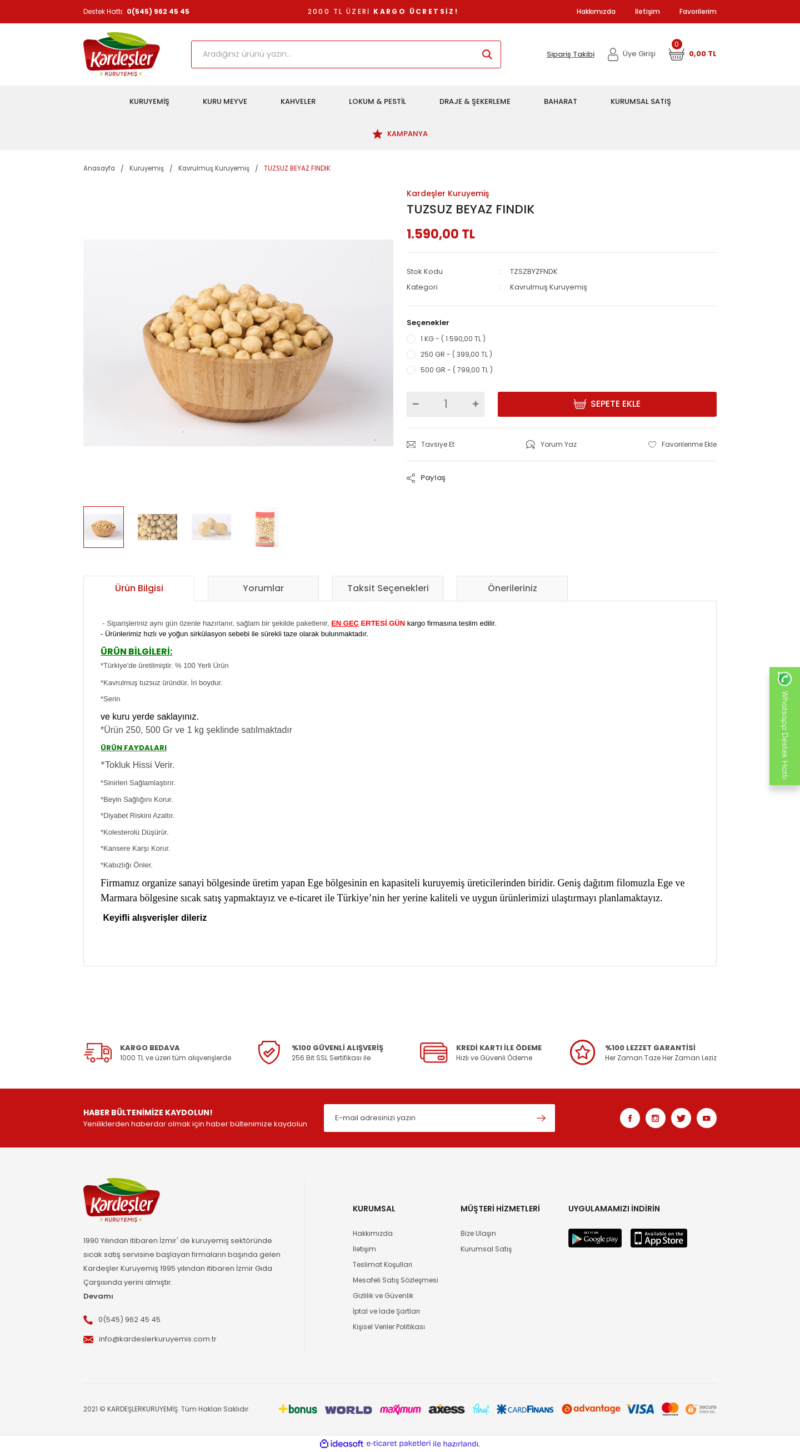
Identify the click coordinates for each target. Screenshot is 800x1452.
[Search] (346, 54)
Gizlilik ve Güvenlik (383, 1295)
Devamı (98, 1296)
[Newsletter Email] (439, 1118)
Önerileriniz (512, 588)
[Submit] (541, 1118)
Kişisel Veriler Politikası (389, 1326)
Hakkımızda (596, 11)
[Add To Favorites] (682, 445)
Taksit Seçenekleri (388, 588)
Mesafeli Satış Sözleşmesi (395, 1280)
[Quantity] (445, 404)
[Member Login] (632, 54)
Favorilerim (698, 11)
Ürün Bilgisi (139, 588)
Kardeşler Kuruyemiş (448, 193)
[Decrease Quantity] (415, 404)
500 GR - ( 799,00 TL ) (457, 370)
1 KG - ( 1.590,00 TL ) (453, 338)
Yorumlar (263, 588)
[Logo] (121, 54)
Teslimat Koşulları (382, 1264)
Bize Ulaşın (478, 1233)
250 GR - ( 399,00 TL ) (456, 354)
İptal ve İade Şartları (386, 1311)
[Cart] (693, 54)
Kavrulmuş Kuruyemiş (548, 287)
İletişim (647, 11)
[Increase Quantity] (475, 404)
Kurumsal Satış (486, 1249)
